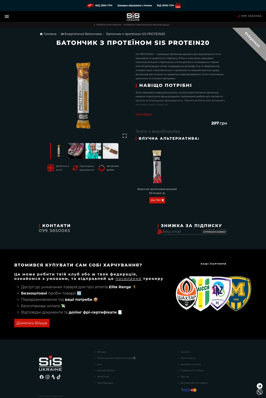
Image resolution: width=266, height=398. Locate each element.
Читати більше (144, 114)
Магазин (101, 339)
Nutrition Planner (106, 357)
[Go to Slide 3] (93, 150)
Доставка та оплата (191, 351)
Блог (99, 351)
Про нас (185, 364)
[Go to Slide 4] (110, 150)
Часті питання (188, 345)
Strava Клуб (103, 364)
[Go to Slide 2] (76, 150)
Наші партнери (105, 370)
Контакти (185, 339)
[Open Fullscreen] (124, 136)
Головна (48, 34)
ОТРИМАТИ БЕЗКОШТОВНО (58, 310)
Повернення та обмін (192, 357)
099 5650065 (250, 16)
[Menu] (7, 16)
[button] (84, 96)
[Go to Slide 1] (58, 151)
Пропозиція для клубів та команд (116, 345)
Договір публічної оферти (194, 370)
